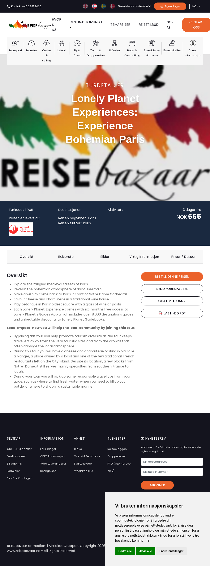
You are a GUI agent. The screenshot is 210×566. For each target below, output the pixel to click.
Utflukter (114, 50)
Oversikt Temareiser (88, 456)
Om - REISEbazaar (19, 449)
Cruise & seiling (46, 55)
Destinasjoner (16, 456)
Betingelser (48, 471)
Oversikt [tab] (27, 256)
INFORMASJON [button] (52, 438)
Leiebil (61, 50)
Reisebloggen (117, 449)
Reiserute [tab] (66, 256)
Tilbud (78, 449)
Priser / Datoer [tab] (183, 256)
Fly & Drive (77, 52)
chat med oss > (172, 301)
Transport (15, 50)
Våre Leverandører (53, 464)
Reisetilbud (149, 24)
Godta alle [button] (125, 551)
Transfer (31, 50)
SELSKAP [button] (14, 438)
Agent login (170, 6)
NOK (195, 6)
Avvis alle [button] (145, 551)
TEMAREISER (120, 24)
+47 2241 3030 (26, 6)
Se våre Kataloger (19, 478)
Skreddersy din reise (152, 52)
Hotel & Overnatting (132, 52)
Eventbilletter (172, 50)
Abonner (157, 485)
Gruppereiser (116, 456)
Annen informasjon (193, 52)
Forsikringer (48, 449)
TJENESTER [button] (116, 438)
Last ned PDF (172, 313)
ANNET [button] (79, 438)
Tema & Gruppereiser (96, 52)
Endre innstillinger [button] (171, 551)
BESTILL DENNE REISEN (172, 276)
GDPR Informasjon (52, 456)
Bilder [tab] (105, 256)
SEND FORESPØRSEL (172, 288)
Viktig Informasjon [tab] (144, 256)
